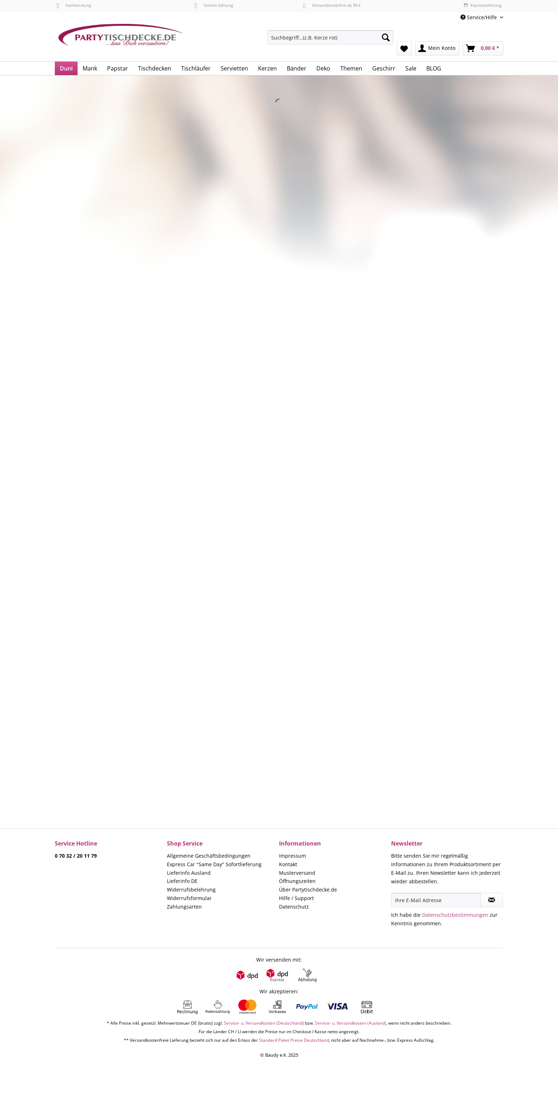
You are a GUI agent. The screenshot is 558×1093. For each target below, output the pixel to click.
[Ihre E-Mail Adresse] (436, 900)
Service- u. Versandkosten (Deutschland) (264, 1023)
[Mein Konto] (437, 48)
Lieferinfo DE (182, 881)
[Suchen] (385, 37)
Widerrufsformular (189, 898)
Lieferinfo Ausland (189, 872)
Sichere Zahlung (213, 5)
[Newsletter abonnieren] (491, 900)
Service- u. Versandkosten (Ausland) (350, 1023)
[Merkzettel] (404, 48)
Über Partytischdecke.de (308, 889)
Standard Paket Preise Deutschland (294, 1040)
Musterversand (297, 872)
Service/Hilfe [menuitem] (479, 17)
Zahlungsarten (184, 906)
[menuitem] (330, 40)
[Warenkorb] (483, 48)
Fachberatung (74, 5)
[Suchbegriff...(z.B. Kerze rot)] (330, 37)
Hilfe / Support (296, 898)
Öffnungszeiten (297, 881)
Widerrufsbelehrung (191, 889)
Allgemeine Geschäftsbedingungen (209, 855)
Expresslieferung (482, 5)
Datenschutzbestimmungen (455, 914)
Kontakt (288, 864)
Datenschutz (294, 906)
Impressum (292, 855)
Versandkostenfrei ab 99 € (331, 5)
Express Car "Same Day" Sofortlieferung (214, 864)
